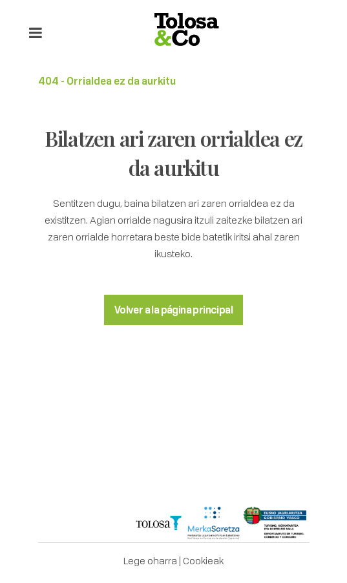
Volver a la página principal (173, 309)
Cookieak (203, 560)
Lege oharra (150, 560)
